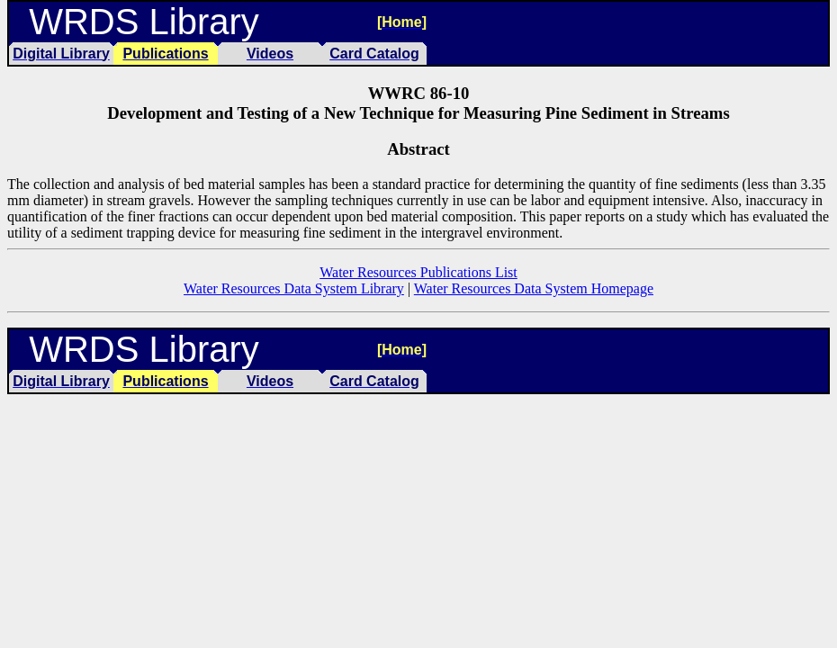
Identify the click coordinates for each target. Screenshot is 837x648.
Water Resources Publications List (419, 272)
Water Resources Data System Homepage (533, 288)
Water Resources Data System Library (294, 288)
